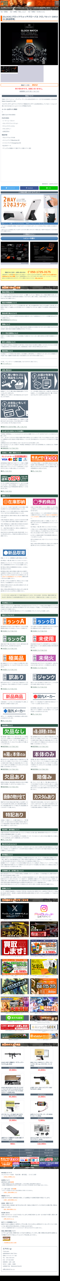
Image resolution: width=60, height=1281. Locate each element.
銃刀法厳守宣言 (49, 1150)
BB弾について (6, 888)
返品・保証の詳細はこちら (10, 1209)
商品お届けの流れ (49, 1152)
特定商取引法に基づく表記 (10, 1242)
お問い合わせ (49, 1155)
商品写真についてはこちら (10, 746)
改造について (6, 324)
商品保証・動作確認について (11, 829)
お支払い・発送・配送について (11, 452)
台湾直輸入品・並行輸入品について (13, 870)
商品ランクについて (8, 615)
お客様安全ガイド (29, 1150)
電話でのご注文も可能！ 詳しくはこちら (14, 427)
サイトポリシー (7, 363)
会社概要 (29, 1155)
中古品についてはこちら (9, 631)
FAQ (10, 1152)
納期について (6, 496)
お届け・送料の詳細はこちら (10, 1192)
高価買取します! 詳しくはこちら (29, 91)
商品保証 (9, 1155)
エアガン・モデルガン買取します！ (49, 1164)
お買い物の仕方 (7, 370)
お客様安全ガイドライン (9, 320)
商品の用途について (8, 292)
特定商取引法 (29, 1152)
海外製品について (7, 855)
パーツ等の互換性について (10, 333)
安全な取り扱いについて (9, 313)
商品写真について (7, 351)
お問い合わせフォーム (9, 1218)
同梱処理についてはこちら (10, 448)
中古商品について (7, 603)
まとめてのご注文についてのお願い (13, 431)
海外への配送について (9, 342)
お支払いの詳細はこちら (9, 1176)
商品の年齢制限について (9, 302)
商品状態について (7, 725)
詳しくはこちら (39, 278)
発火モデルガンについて (9, 844)
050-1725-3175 (40, 272)
